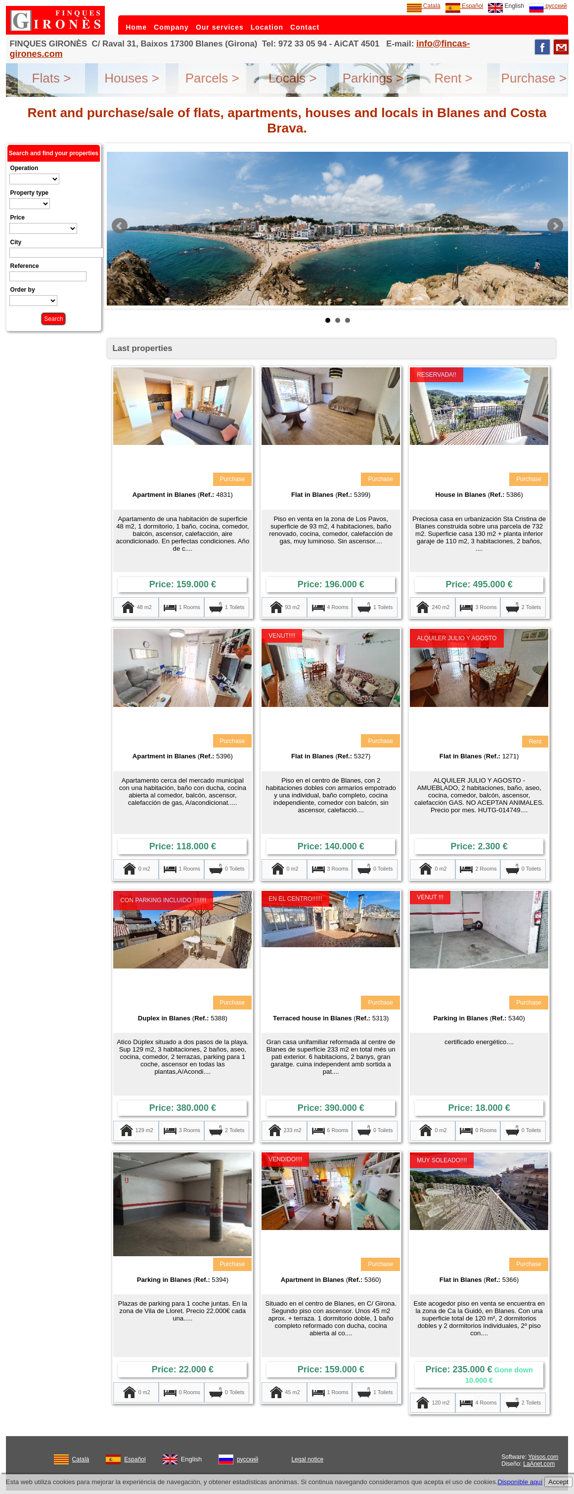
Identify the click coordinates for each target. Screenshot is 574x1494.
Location (267, 27)
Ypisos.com (543, 1456)
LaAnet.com (539, 1463)
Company (171, 27)
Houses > (131, 78)
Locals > (292, 78)
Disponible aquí (519, 1482)
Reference (24, 266)
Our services (220, 27)
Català (424, 5)
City (16, 242)
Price (17, 217)
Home (136, 27)
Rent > (453, 78)
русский (548, 5)
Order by (22, 289)
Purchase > (534, 78)
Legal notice (307, 1459)
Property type (29, 192)
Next (555, 226)
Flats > (51, 78)
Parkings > (373, 78)
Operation (24, 168)
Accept (558, 1482)
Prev (120, 226)
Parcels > (212, 78)
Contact (304, 27)
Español (464, 5)
